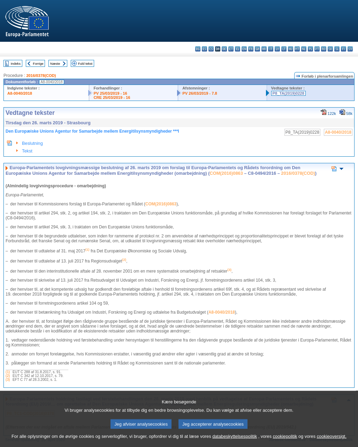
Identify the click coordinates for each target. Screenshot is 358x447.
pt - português (317, 49)
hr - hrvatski (264, 49)
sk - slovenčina (330, 49)
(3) (8, 380)
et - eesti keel (231, 49)
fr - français (250, 49)
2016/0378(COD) (41, 75)
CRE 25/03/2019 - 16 (111, 97)
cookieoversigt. (331, 442)
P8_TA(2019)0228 (288, 93)
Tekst (27, 151)
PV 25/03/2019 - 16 (110, 93)
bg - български (197, 49)
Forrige (38, 63)
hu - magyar (290, 49)
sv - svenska (350, 49)
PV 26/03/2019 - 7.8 (199, 93)
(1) (8, 372)
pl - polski (310, 49)
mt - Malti (297, 49)
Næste (55, 63)
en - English (244, 49)
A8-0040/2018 (19, 93)
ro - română (323, 49)
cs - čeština (211, 49)
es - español (204, 49)
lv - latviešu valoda (277, 49)
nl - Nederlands (303, 49)
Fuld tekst (85, 63)
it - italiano (270, 49)
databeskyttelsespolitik (234, 442)
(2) (8, 376)
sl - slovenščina (337, 49)
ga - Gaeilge (257, 49)
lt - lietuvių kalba (284, 49)
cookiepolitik (285, 442)
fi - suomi (343, 49)
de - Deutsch (224, 49)
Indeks (16, 63)
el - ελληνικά (237, 49)
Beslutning (32, 143)
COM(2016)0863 (226, 173)
